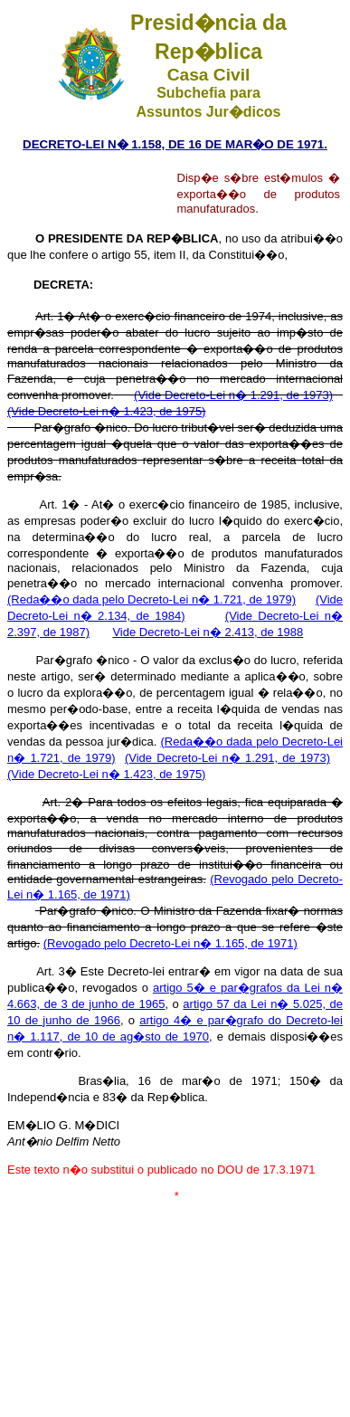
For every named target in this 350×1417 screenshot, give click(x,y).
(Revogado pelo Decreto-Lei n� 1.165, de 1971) (170, 943)
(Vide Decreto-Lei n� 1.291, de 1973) (233, 395)
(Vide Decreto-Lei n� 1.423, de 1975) (106, 411)
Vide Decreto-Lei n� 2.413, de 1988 (207, 632)
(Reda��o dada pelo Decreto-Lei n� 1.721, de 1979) (151, 599)
